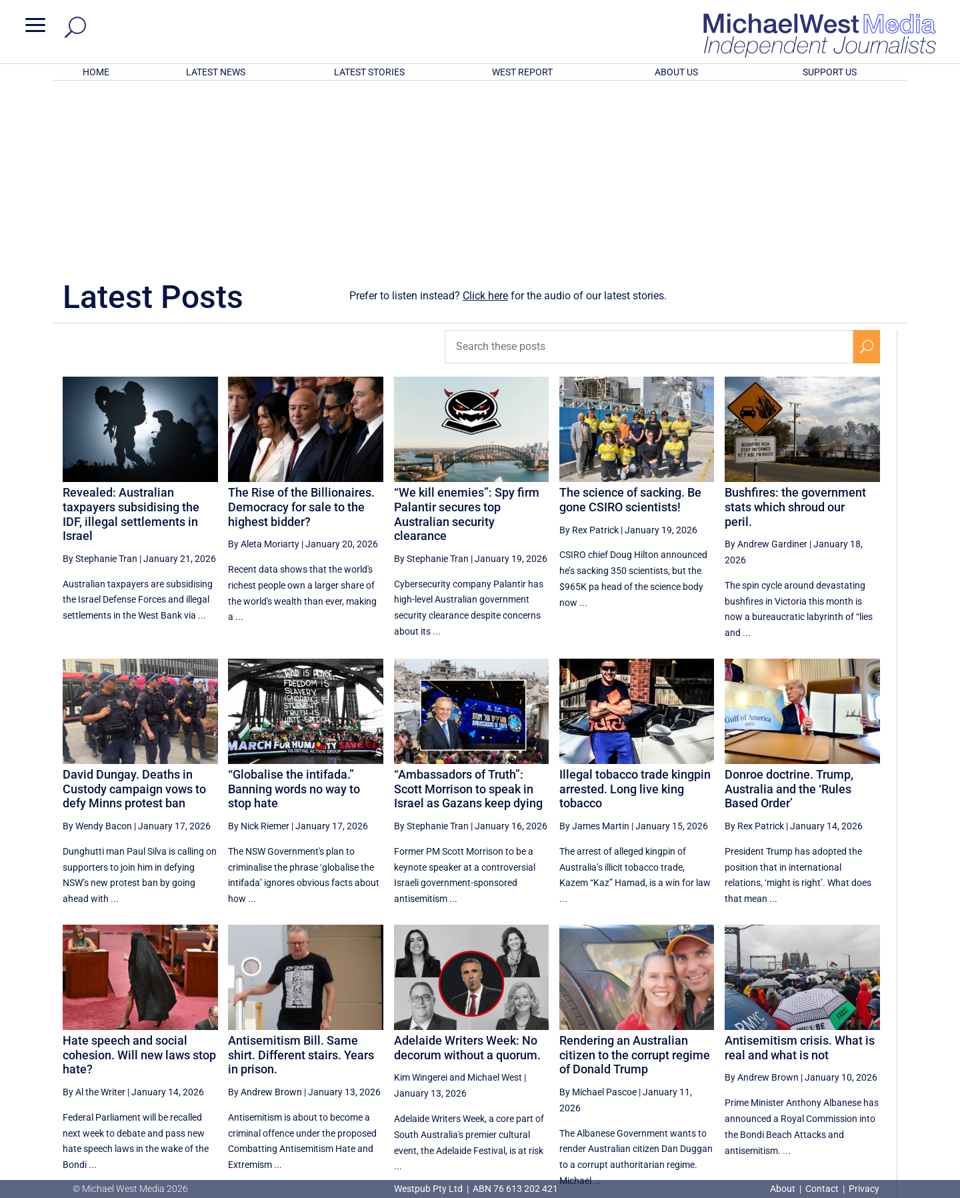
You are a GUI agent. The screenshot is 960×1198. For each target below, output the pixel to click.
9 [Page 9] (736, 1058)
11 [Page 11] (802, 1058)
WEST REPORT (522, 72)
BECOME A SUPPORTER (890, 1108)
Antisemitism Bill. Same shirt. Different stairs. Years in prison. (301, 880)
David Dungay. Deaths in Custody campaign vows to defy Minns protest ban (134, 614)
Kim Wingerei (420, 902)
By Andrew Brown (265, 917)
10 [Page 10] (768, 1058)
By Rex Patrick (589, 355)
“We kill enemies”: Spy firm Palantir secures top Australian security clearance (466, 339)
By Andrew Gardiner (766, 369)
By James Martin (594, 651)
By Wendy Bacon (97, 651)
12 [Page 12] (835, 1058)
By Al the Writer (94, 917)
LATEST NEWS (215, 72)
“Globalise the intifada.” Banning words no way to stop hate (294, 614)
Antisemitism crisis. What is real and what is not (800, 873)
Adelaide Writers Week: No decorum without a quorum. (467, 873)
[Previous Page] (680, 1058)
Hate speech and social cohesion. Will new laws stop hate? (139, 880)
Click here (485, 121)
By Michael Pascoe (598, 917)
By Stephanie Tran (100, 384)
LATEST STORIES (369, 72)
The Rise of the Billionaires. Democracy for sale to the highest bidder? (301, 332)
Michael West (494, 902)
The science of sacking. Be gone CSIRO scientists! (630, 325)
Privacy (864, 1188)
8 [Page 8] (708, 1058)
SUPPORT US (830, 72)
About (783, 1188)
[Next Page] (866, 1058)
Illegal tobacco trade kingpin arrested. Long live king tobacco (635, 614)
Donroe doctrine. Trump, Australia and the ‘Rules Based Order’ (789, 614)
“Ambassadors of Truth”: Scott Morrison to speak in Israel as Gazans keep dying (468, 614)
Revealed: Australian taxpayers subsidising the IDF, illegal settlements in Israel (131, 339)
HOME (96, 72)
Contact (822, 1188)
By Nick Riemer (258, 651)
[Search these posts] (649, 172)
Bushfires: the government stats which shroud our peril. (795, 332)
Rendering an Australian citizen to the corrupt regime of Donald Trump (634, 880)
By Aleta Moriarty (263, 369)
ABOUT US (676, 72)
